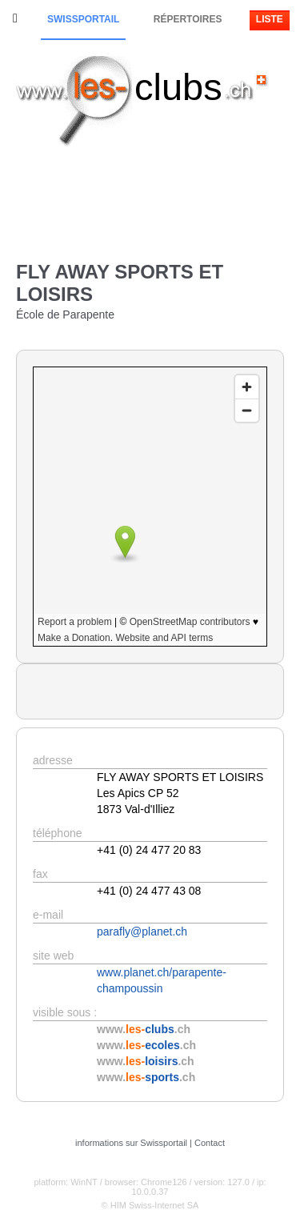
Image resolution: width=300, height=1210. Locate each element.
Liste (269, 19)
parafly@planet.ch (142, 931)
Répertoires (188, 19)
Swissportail (83, 19)
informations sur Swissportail (131, 1143)
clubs (178, 87)
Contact (209, 1143)
